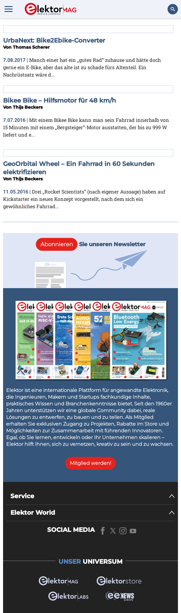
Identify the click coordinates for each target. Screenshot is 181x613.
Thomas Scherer (31, 47)
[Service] (92, 496)
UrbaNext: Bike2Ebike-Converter (54, 40)
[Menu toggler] (8, 9)
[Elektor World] (92, 512)
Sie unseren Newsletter (90, 244)
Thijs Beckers (28, 107)
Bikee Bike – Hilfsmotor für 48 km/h (59, 100)
